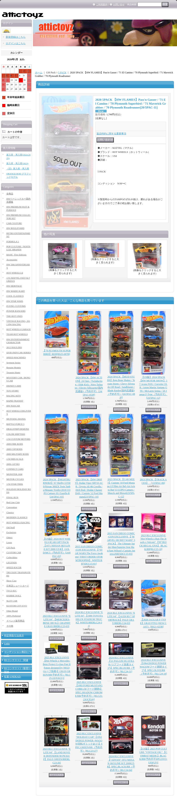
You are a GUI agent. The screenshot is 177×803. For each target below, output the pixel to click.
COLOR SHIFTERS (15, 434)
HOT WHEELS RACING (18, 522)
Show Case (11, 580)
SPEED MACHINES (16, 357)
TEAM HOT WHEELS (17, 334)
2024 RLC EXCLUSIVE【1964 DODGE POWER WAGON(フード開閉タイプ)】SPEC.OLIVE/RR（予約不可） (153, 667)
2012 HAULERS (14, 347)
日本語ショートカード (17, 586)
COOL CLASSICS (15, 296)
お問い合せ (119, 4)
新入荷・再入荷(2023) (17, 163)
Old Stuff (10, 527)
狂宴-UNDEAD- (12, 676)
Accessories (11, 259)
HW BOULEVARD (15, 228)
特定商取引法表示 (14, 635)
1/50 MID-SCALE (14, 459)
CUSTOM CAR (13, 552)
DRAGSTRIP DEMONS (17, 429)
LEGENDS (11, 562)
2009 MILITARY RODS (17, 454)
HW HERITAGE (14, 286)
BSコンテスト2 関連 (16, 660)
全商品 (9, 193)
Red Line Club (13, 502)
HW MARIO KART (15, 291)
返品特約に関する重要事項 (111, 133)
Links (7, 643)
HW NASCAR (13, 405)
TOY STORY (12, 390)
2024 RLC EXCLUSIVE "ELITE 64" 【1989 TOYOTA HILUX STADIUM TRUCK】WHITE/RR (89, 619)
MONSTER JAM (14, 474)
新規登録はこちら (16, 37)
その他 (9, 626)
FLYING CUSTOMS (16, 306)
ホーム (38, 72)
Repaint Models (13, 367)
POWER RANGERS (16, 311)
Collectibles (11, 557)
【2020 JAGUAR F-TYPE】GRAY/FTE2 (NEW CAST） (153, 623)
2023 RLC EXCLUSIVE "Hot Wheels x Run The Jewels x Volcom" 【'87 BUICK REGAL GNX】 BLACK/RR (153, 542)
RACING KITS (13, 395)
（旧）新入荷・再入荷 (17, 168)
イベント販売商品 (15, 620)
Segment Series (13, 362)
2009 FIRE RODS (14, 444)
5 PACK (62, 72)
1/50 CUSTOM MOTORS (18, 439)
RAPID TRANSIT (14, 401)
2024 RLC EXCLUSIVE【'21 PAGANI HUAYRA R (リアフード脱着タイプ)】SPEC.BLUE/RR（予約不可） (121, 664)
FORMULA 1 (12, 241)
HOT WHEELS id (14, 273)
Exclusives (11, 532)
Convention (11, 507)
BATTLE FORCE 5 (15, 424)
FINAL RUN (12, 497)
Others (9, 537)
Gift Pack (10, 547)
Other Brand (12, 611)
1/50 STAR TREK (14, 484)
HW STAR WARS (14, 301)
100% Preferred (13, 616)
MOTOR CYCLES (15, 479)
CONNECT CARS (14, 469)
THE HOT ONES (14, 316)
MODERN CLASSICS (16, 517)
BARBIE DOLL (13, 595)
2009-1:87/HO (13, 464)
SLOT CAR (11, 601)
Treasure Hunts (13, 372)
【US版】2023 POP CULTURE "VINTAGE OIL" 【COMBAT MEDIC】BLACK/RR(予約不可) (153, 755)
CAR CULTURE (14, 223)
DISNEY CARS (13, 386)
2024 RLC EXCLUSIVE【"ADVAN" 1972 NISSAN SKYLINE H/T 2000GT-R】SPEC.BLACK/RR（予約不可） (121, 763)
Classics (10, 512)
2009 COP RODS (14, 449)
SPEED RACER (13, 567)
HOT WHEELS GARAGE (18, 329)
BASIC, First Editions (16, 254)
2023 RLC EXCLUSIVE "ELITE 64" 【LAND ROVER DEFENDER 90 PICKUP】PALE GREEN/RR (57, 756)
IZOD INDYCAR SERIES (18, 352)
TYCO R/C (11, 590)
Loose (9, 542)
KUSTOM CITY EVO (16, 605)
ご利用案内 (101, 4)
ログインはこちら (16, 43)
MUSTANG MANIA (16, 419)
